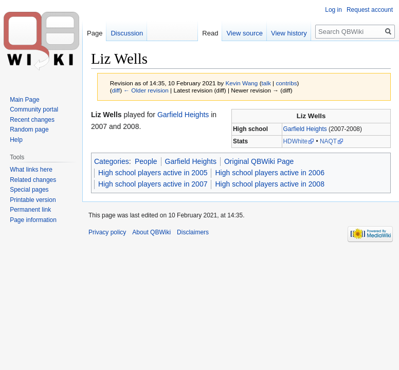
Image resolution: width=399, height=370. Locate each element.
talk (266, 83)
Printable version (33, 199)
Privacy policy (107, 232)
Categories (111, 161)
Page (94, 33)
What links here (31, 169)
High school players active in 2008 (269, 184)
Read (210, 33)
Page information (33, 220)
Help (16, 139)
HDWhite (295, 141)
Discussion (127, 33)
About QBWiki (151, 232)
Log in (333, 9)
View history (289, 33)
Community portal (34, 109)
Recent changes (32, 119)
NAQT (328, 141)
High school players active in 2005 (152, 173)
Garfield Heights (305, 129)
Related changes (33, 179)
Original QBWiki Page (259, 161)
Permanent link (30, 209)
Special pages (29, 189)
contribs (286, 83)
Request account (370, 9)
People (146, 161)
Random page (29, 129)
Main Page (24, 99)
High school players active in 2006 (269, 173)
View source (244, 33)
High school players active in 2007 (152, 184)
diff (116, 90)
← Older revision (146, 90)
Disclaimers (193, 232)
